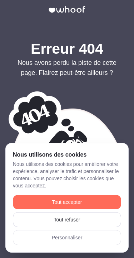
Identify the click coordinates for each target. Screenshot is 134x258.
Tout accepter (67, 202)
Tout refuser (67, 220)
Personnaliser (67, 237)
